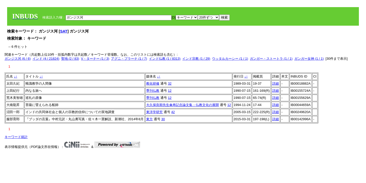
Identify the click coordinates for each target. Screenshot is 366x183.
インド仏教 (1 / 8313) (164, 58)
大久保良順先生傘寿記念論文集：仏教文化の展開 (182, 105)
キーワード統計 (16, 137)
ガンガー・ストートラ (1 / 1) (271, 58)
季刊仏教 (152, 91)
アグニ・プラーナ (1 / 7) (129, 58)
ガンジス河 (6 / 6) (18, 58)
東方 (149, 119)
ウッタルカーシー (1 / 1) (230, 58)
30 (163, 119)
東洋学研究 (154, 112)
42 (173, 112)
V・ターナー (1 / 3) (95, 58)
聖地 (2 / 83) (70, 58)
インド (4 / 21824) (46, 58)
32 (169, 83)
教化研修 (152, 83)
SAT (63, 31)
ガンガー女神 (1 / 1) (309, 58)
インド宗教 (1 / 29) (196, 58)
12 (169, 91)
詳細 (275, 83)
